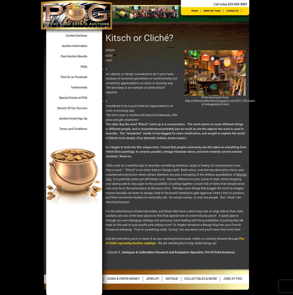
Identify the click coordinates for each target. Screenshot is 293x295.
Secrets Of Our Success (75, 108)
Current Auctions (80, 35)
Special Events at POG (76, 97)
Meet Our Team (212, 10)
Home (194, 10)
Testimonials (82, 87)
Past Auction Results (77, 56)
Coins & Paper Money (123, 279)
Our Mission (215, 17)
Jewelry (152, 279)
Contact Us (232, 10)
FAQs (87, 66)
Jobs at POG (232, 279)
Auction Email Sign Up (76, 118)
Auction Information (78, 46)
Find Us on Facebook (77, 77)
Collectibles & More (200, 279)
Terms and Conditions (76, 129)
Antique (171, 279)
